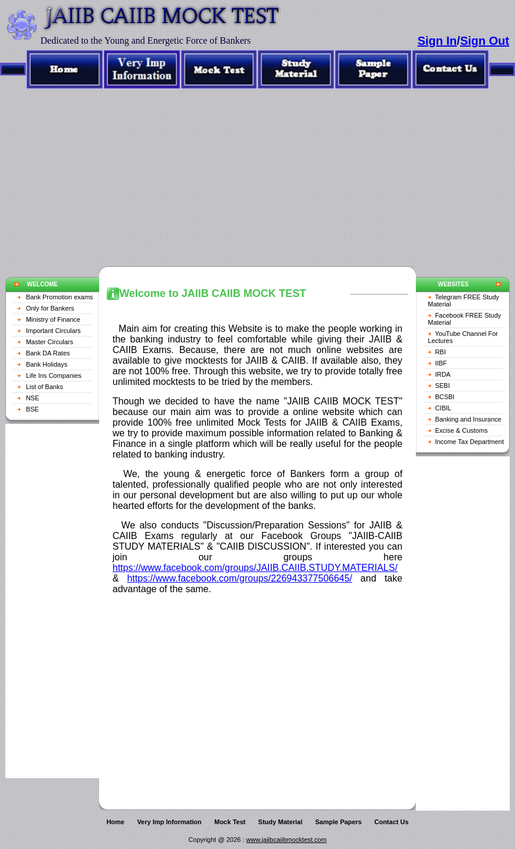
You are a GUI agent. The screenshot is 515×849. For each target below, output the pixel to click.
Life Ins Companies (53, 375)
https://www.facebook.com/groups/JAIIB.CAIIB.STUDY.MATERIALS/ (255, 568)
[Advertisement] (257, 171)
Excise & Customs (461, 430)
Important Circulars (53, 330)
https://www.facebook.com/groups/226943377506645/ (239, 578)
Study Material (280, 821)
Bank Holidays (46, 364)
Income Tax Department (469, 441)
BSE (32, 409)
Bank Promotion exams (59, 297)
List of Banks (44, 386)
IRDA (442, 374)
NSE (33, 397)
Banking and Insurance (468, 419)
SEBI (442, 385)
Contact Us (391, 821)
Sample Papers (338, 821)
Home (115, 821)
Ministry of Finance (53, 319)
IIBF (441, 363)
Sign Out (484, 40)
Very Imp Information (169, 821)
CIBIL (443, 408)
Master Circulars (49, 341)
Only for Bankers (50, 308)
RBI (440, 351)
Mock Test (229, 821)
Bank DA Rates (48, 353)
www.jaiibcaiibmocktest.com (286, 839)
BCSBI (444, 396)
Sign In (437, 40)
